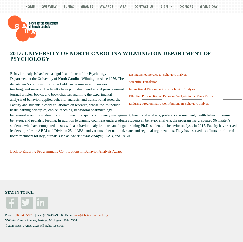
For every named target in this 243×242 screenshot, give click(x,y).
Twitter (27, 203)
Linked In (42, 203)
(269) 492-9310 (24, 215)
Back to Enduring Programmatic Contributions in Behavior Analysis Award (66, 151)
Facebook (12, 203)
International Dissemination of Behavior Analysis (162, 89)
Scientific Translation (143, 82)
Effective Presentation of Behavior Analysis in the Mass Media (171, 96)
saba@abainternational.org (91, 215)
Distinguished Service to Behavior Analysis (158, 74)
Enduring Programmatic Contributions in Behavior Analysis (169, 103)
